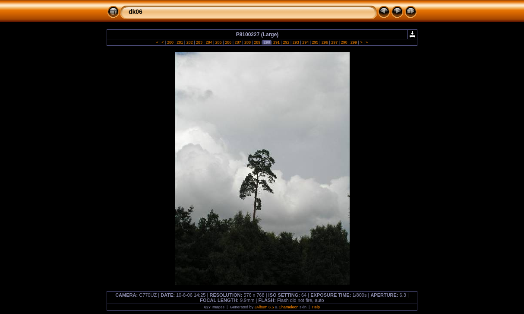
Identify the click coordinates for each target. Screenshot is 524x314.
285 (218, 42)
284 (209, 42)
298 (344, 42)
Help (316, 307)
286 (228, 42)
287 (238, 42)
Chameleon (289, 307)
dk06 (135, 11)
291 (276, 42)
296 (324, 42)
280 (170, 42)
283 (199, 42)
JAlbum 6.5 (264, 307)
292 (286, 42)
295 (315, 42)
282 (189, 42)
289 (257, 42)
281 (180, 42)
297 (334, 42)
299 (354, 42)
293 (295, 42)
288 (247, 42)
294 (305, 42)
